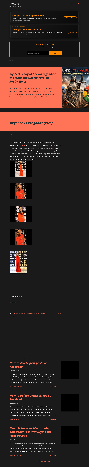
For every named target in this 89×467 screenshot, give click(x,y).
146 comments (18, 386)
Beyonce (16, 313)
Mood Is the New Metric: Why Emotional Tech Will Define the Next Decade (30, 431)
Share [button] (11, 101)
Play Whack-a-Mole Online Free (34, 63)
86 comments (17, 419)
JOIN (55, 53)
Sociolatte (14, 4)
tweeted (22, 145)
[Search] (73, 4)
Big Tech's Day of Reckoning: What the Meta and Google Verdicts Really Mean (32, 77)
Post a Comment (18, 101)
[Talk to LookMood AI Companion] (44, 31)
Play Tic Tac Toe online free (16, 63)
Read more (53, 386)
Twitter (43, 313)
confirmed (52, 148)
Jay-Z (38, 313)
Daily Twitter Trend (31, 313)
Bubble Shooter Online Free (52, 63)
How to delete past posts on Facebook (28, 365)
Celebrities (22, 313)
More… (65, 63)
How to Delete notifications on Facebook (30, 397)
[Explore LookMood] (44, 17)
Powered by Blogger (44, 461)
